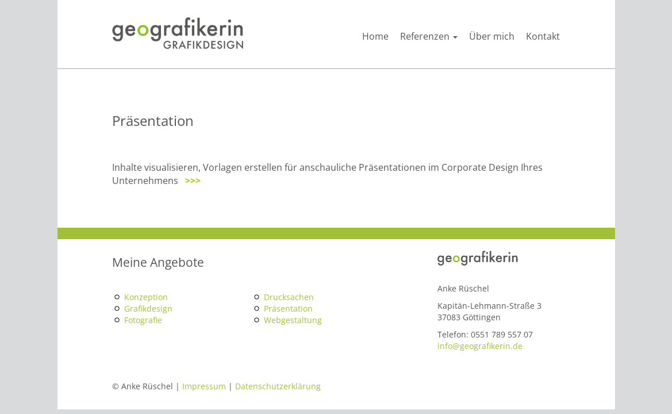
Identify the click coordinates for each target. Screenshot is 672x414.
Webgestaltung (293, 320)
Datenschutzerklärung (278, 386)
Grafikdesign (148, 308)
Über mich (491, 36)
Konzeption (146, 297)
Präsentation (288, 308)
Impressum (204, 386)
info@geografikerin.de (480, 345)
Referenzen (429, 36)
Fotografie (143, 320)
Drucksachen (289, 297)
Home (375, 36)
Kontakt (543, 36)
